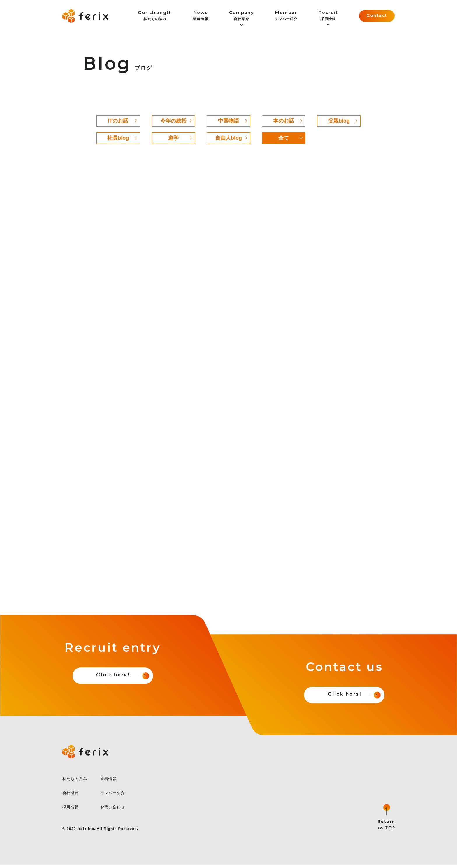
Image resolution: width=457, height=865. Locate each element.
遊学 (173, 138)
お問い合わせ (112, 807)
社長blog (118, 138)
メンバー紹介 (286, 15)
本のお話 (283, 121)
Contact (376, 15)
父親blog (339, 121)
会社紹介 (241, 15)
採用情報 (328, 15)
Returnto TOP (387, 825)
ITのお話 (118, 121)
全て (283, 138)
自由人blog (228, 138)
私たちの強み (155, 15)
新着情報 (200, 15)
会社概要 (70, 793)
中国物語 (228, 121)
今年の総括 (173, 121)
